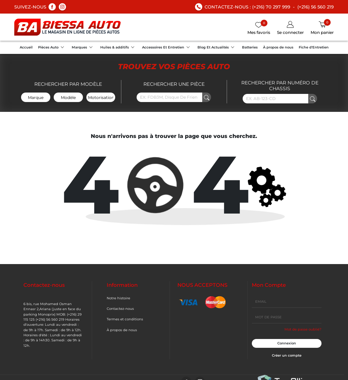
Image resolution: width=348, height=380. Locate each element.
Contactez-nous (120, 308)
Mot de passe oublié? (302, 329)
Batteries (250, 47)
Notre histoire (118, 298)
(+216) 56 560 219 (315, 6)
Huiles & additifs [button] (118, 48)
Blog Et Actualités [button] (217, 48)
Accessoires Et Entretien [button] (167, 48)
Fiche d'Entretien (314, 47)
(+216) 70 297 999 (271, 6)
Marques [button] (83, 48)
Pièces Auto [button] (52, 48)
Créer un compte (286, 355)
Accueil (26, 47)
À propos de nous (278, 47)
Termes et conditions (125, 319)
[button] (290, 28)
